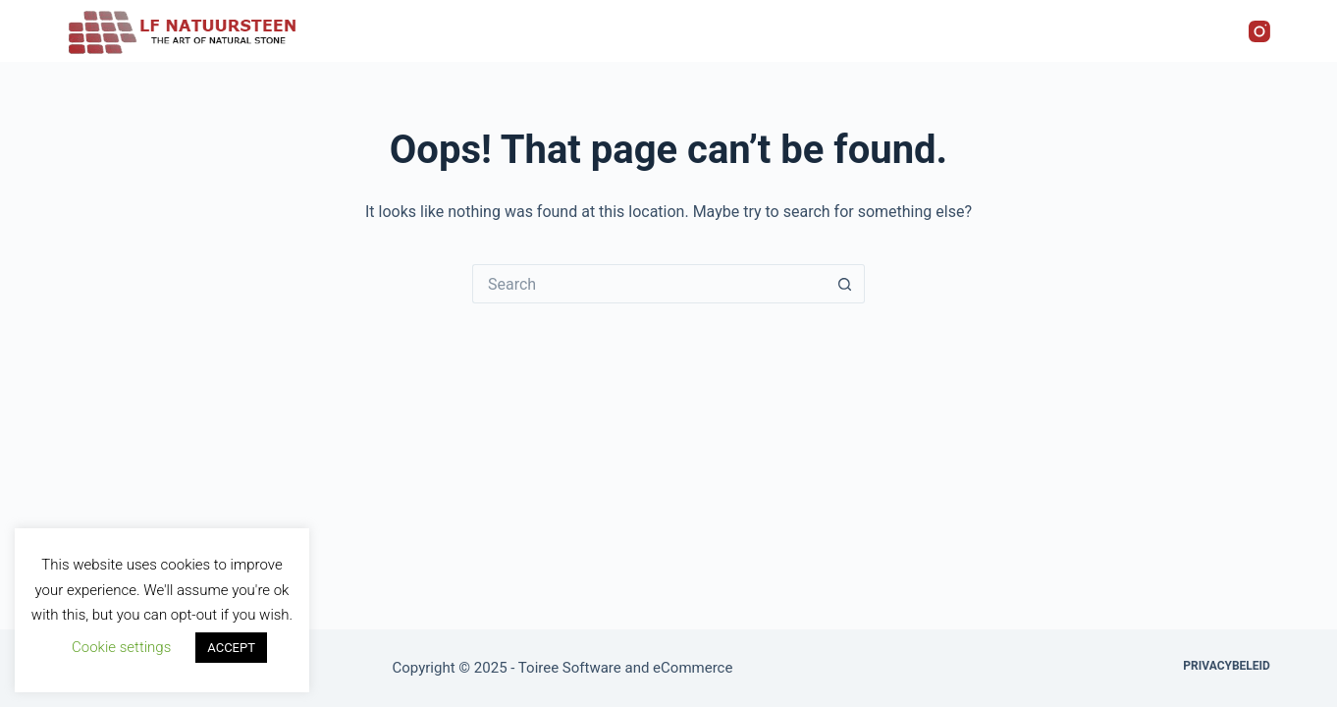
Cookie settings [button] (121, 647)
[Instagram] (1259, 31)
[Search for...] (649, 283)
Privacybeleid (1226, 666)
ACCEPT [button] (231, 647)
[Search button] (845, 283)
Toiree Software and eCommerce (625, 668)
